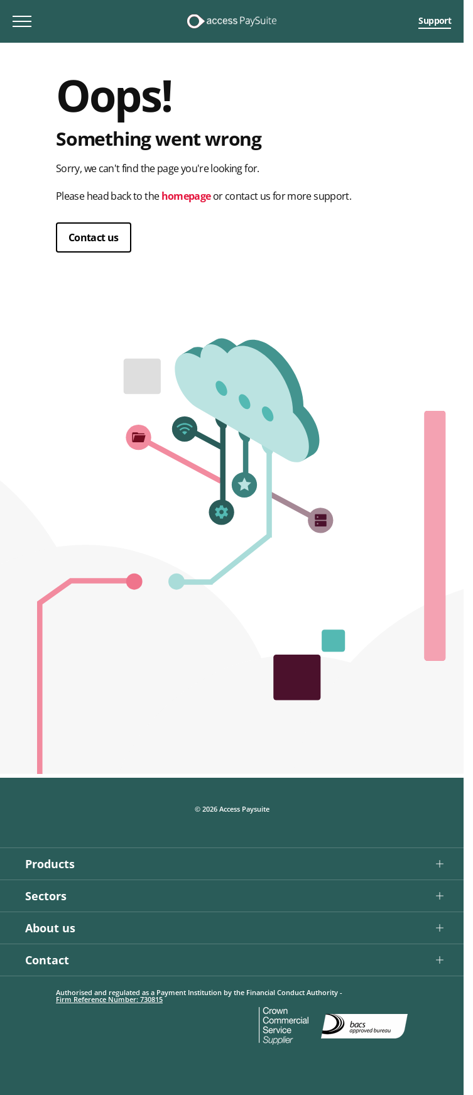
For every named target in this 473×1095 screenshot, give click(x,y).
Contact (47, 959)
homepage (186, 196)
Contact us (93, 237)
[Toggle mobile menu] (22, 21)
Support (434, 20)
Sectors (46, 895)
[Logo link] (231, 21)
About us (50, 927)
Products (50, 863)
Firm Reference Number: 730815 (109, 999)
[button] (232, 863)
